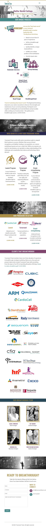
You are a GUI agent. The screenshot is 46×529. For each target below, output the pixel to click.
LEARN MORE (21, 112)
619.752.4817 (36, 493)
